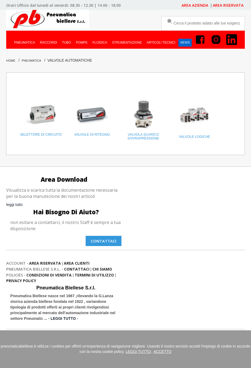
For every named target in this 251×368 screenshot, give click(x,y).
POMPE (82, 42)
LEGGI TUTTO (63, 318)
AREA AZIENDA (195, 5)
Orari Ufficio (17, 5)
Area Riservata (45, 263)
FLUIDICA (99, 42)
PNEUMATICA (24, 42)
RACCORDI (48, 42)
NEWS (185, 42)
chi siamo (102, 269)
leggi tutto (14, 204)
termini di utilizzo (94, 275)
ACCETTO (163, 351)
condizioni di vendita (49, 275)
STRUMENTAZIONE (127, 42)
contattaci (76, 269)
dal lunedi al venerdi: (49, 5)
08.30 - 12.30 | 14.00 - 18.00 (95, 5)
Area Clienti (76, 263)
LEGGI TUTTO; (139, 351)
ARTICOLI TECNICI (161, 42)
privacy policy (21, 280)
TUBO (66, 42)
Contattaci (103, 241)
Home (10, 60)
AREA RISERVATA (228, 5)
